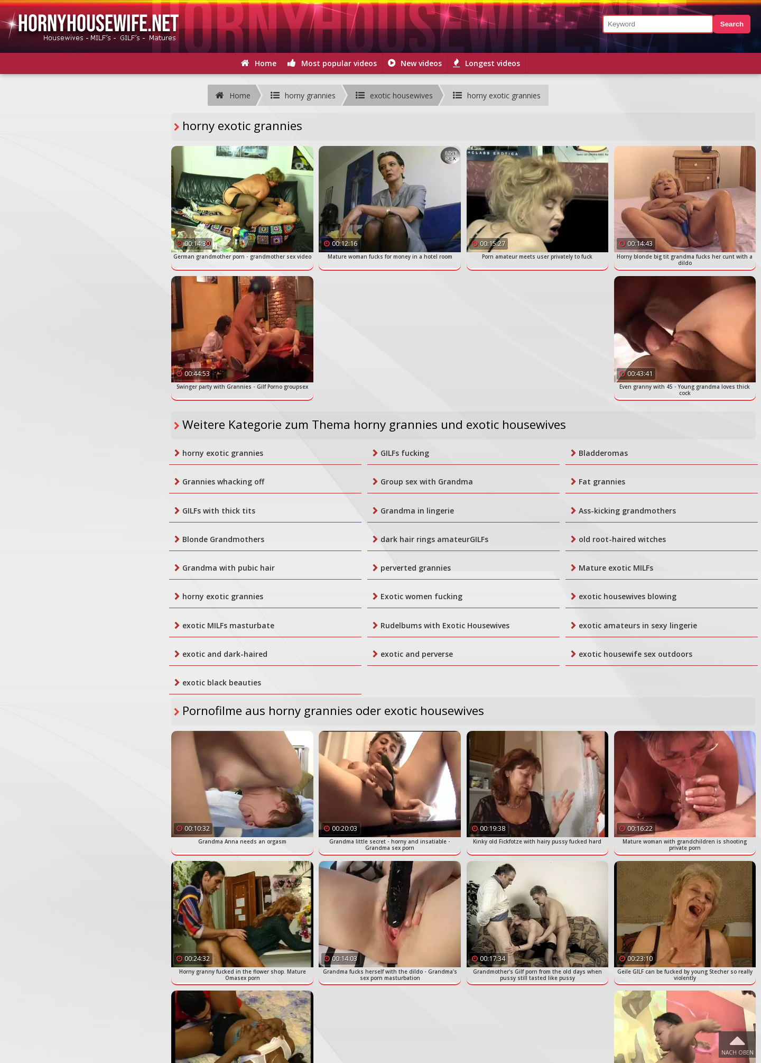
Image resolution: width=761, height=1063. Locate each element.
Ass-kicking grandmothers (627, 511)
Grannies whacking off (223, 481)
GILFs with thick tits (218, 511)
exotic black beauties (221, 682)
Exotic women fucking (421, 596)
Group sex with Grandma (426, 481)
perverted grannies (415, 568)
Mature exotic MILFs (616, 568)
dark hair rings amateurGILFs (434, 539)
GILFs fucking (404, 453)
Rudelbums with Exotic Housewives (444, 625)
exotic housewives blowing (627, 596)
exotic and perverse (416, 654)
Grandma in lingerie (417, 511)
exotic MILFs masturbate (228, 625)
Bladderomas (603, 453)
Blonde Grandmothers (223, 539)
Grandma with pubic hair (228, 568)
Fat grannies (602, 481)
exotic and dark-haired (224, 654)
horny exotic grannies (222, 453)
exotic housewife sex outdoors (635, 654)
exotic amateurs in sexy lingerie (638, 625)
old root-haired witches (622, 539)
